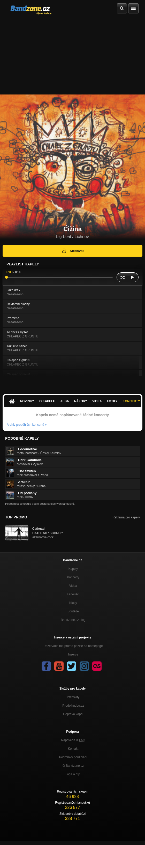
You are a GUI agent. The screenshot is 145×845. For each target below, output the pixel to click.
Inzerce (73, 654)
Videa (97, 401)
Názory (80, 401)
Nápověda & (73, 740)
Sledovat (72, 251)
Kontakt (73, 749)
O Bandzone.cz (73, 766)
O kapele (47, 401)
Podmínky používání (73, 757)
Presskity (73, 697)
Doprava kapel (73, 714)
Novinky (27, 401)
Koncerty (73, 577)
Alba (64, 401)
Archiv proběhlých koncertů (27, 425)
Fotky (112, 401)
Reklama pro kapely (126, 517)
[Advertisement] (72, 56)
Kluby (73, 603)
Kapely (73, 569)
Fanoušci (73, 594)
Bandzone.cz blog (73, 620)
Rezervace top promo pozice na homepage (73, 646)
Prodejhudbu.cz (73, 705)
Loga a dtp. (73, 774)
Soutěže (73, 611)
